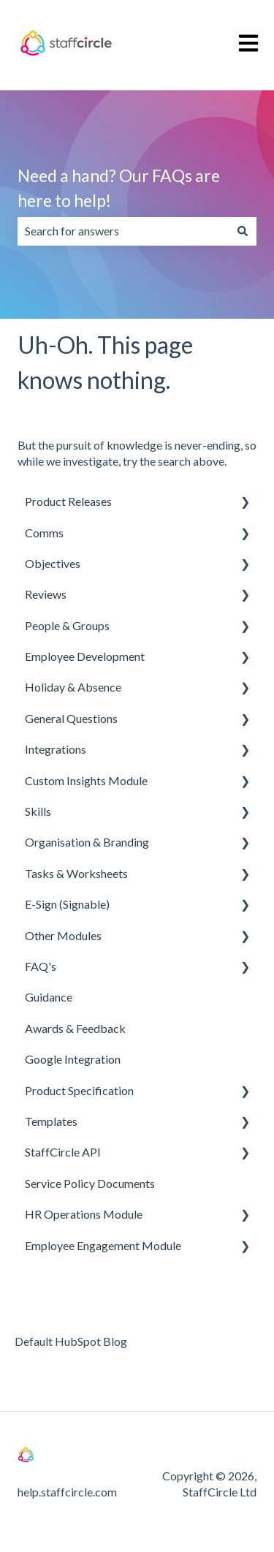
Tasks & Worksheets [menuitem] (76, 873)
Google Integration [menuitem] (73, 1059)
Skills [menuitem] (38, 811)
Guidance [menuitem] (48, 997)
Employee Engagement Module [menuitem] (103, 1245)
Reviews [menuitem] (45, 594)
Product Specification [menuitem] (79, 1090)
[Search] (242, 231)
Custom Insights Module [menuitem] (86, 780)
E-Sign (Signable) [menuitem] (67, 904)
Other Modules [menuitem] (63, 935)
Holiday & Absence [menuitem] (73, 687)
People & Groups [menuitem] (67, 625)
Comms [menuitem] (44, 533)
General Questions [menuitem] (71, 718)
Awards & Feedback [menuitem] (75, 1028)
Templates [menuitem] (51, 1121)
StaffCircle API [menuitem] (63, 1152)
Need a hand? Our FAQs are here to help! (119, 188)
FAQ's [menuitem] (40, 966)
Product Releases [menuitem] (68, 501)
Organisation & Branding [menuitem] (87, 842)
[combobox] (123, 231)
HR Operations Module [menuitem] (83, 1214)
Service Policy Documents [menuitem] (90, 1183)
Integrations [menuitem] (55, 749)
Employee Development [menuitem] (85, 656)
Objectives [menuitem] (52, 563)
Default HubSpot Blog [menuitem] (71, 1341)
